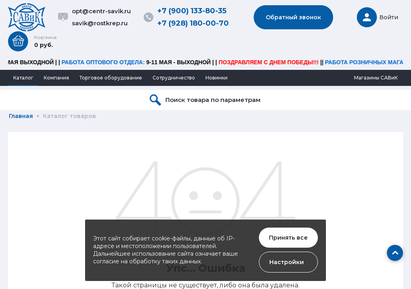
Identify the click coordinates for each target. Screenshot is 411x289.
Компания (56, 78)
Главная (21, 116)
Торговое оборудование (110, 78)
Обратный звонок (293, 17)
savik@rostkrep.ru (100, 23)
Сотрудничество (174, 78)
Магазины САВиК (376, 78)
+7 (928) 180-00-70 (193, 23)
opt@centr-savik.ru (101, 11)
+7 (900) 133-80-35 (191, 10)
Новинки (217, 78)
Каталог (23, 78)
